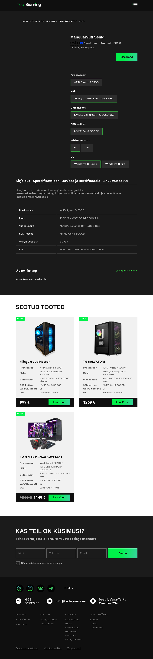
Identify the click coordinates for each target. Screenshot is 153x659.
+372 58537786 (31, 601)
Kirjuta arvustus (128, 271)
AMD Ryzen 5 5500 (72, 210)
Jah (65, 242)
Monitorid (71, 636)
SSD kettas (78, 124)
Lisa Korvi (126, 57)
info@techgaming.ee (70, 601)
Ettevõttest (24, 620)
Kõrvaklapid (72, 628)
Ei (61, 242)
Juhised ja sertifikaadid (81, 181)
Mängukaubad (73, 640)
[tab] (23, 182)
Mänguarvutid (54, 21)
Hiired (68, 624)
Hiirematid (71, 632)
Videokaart (78, 108)
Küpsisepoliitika (53, 648)
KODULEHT (27, 21)
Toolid (93, 624)
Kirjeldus (23, 181)
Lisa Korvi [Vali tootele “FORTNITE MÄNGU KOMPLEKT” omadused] (59, 497)
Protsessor (78, 75)
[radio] (86, 82)
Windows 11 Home (71, 249)
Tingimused (74, 648)
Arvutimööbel (99, 615)
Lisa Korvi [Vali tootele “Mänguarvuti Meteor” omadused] (59, 402)
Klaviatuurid (72, 620)
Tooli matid (96, 628)
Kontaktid (22, 625)
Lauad (94, 620)
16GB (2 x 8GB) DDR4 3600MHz (79, 218)
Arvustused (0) (115, 181)
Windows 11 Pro (94, 249)
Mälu (73, 91)
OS (72, 157)
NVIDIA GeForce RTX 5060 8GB (80, 226)
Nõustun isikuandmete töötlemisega (41, 563)
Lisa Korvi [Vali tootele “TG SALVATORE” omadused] (122, 402)
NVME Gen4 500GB (72, 234)
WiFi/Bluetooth (80, 140)
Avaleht (21, 615)
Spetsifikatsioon (46, 181)
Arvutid (45, 615)
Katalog (39, 21)
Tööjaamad (47, 624)
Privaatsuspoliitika (27, 648)
